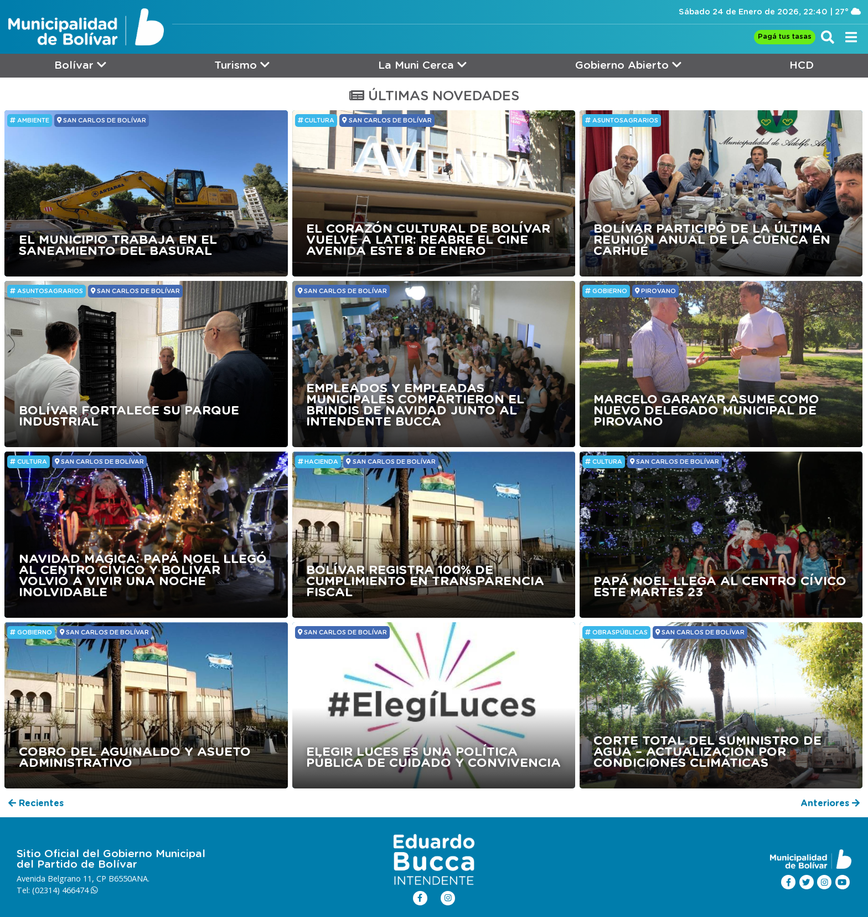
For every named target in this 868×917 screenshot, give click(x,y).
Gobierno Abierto (628, 65)
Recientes (36, 803)
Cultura (316, 120)
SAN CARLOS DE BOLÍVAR (101, 120)
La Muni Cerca (422, 65)
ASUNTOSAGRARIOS (621, 120)
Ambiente (29, 120)
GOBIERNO (606, 291)
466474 (80, 890)
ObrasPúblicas (616, 632)
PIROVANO (655, 291)
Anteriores (830, 803)
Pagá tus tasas (785, 36)
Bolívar (80, 65)
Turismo (242, 65)
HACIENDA (318, 461)
